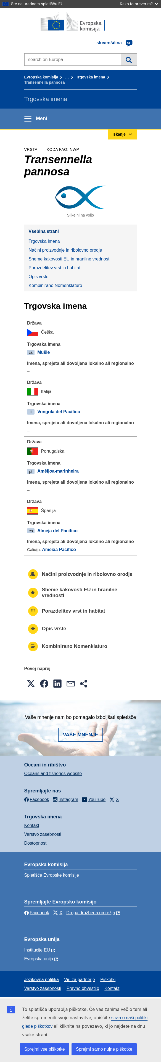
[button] (30, 683)
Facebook (36, 912)
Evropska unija (38, 958)
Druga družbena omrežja (90, 912)
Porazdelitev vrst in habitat (55, 267)
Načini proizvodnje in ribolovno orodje (65, 250)
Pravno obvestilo (83, 988)
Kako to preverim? (139, 3)
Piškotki (107, 979)
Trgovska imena (90, 77)
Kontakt (31, 825)
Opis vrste (39, 276)
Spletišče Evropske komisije (51, 875)
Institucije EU (37, 950)
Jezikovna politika (41, 979)
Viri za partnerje (79, 979)
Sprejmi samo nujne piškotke (104, 1049)
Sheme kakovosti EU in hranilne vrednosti (69, 259)
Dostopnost (35, 843)
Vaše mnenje (80, 734)
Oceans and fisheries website (53, 773)
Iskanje (128, 59)
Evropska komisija (41, 77)
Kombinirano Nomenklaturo (55, 285)
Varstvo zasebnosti (42, 834)
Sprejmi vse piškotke (44, 1049)
